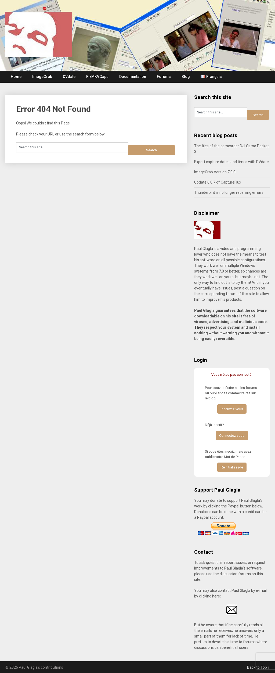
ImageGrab (42, 76)
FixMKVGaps (97, 76)
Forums (164, 76)
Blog (186, 76)
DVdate (69, 76)
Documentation (132, 76)
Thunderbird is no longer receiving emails (228, 192)
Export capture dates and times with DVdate (231, 162)
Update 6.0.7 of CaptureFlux (217, 182)
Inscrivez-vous (232, 409)
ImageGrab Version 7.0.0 (215, 172)
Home (16, 76)
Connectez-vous (231, 436)
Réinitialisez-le (232, 467)
